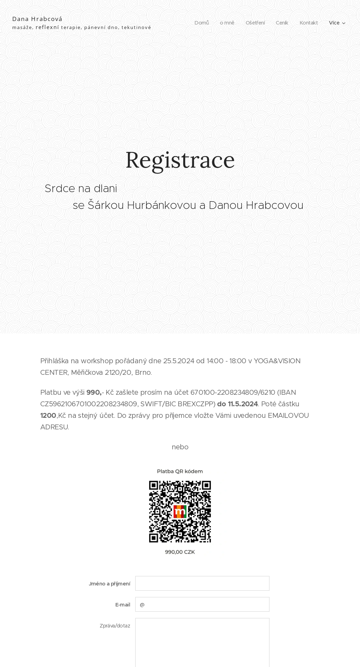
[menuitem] (198, 22)
